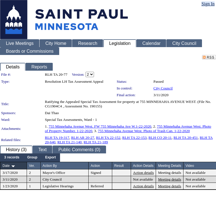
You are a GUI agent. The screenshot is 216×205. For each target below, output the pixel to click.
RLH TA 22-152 (108, 137)
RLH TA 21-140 (69, 142)
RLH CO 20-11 (159, 137)
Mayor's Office (54, 173)
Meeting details (169, 173)
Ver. (32, 166)
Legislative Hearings (58, 186)
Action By (50, 166)
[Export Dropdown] (50, 157)
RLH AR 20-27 (82, 137)
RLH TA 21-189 (96, 142)
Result (119, 166)
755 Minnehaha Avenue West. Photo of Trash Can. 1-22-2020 (144, 131)
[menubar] (30, 157)
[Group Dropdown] (32, 157)
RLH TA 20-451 (185, 137)
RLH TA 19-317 (57, 137)
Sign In (208, 3)
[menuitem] (11, 158)
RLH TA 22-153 (134, 137)
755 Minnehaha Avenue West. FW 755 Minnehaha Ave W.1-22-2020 (100, 126)
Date (6, 166)
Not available (195, 173)
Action (95, 166)
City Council (163, 88)
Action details (143, 173)
